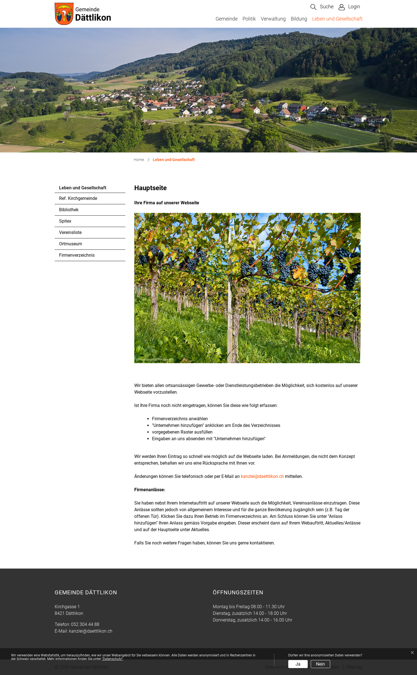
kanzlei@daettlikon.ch (262, 476)
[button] (322, 7)
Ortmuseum (70, 243)
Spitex (65, 221)
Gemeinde (226, 19)
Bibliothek (69, 209)
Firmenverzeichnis (77, 255)
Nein (320, 664)
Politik (249, 19)
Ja (297, 664)
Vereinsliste (70, 232)
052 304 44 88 (85, 624)
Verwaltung (273, 19)
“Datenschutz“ (112, 659)
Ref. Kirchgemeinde (78, 198)
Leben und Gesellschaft (337, 19)
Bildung (299, 19)
